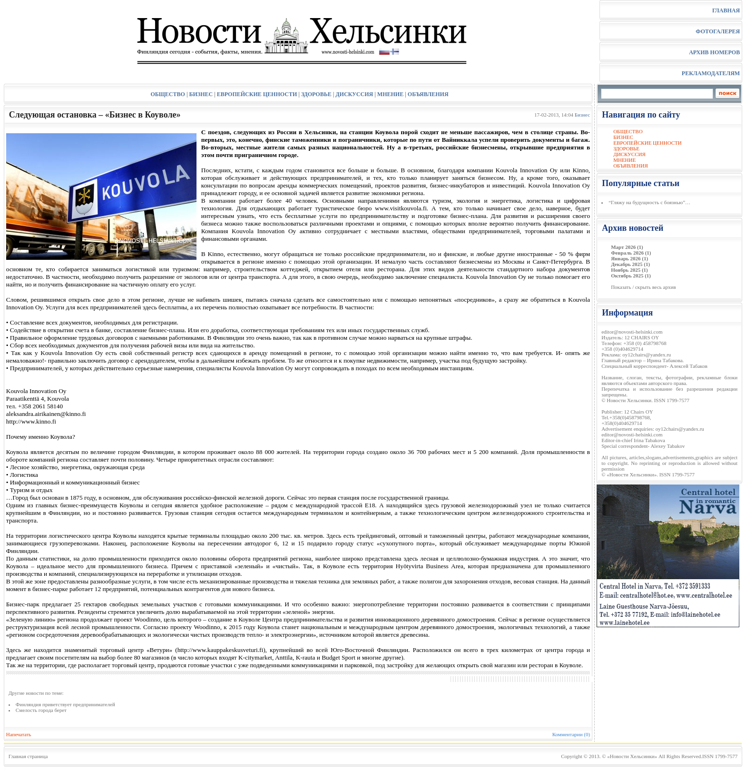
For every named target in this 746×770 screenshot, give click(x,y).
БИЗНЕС (201, 94)
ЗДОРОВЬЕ (316, 94)
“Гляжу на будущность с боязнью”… (649, 202)
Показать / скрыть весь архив (643, 287)
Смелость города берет (41, 710)
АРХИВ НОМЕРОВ (714, 52)
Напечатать (18, 734)
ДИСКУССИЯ (354, 94)
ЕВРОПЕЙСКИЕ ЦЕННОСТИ (257, 94)
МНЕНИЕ (390, 94)
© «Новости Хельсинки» (629, 756)
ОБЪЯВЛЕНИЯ (428, 94)
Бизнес (582, 115)
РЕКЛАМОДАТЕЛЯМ (711, 73)
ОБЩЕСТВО (167, 94)
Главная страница (28, 756)
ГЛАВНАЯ (726, 10)
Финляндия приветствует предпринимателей (65, 704)
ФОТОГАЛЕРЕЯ (718, 31)
